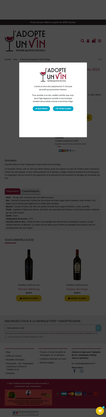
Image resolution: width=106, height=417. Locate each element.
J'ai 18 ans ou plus (63, 108)
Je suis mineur (41, 108)
